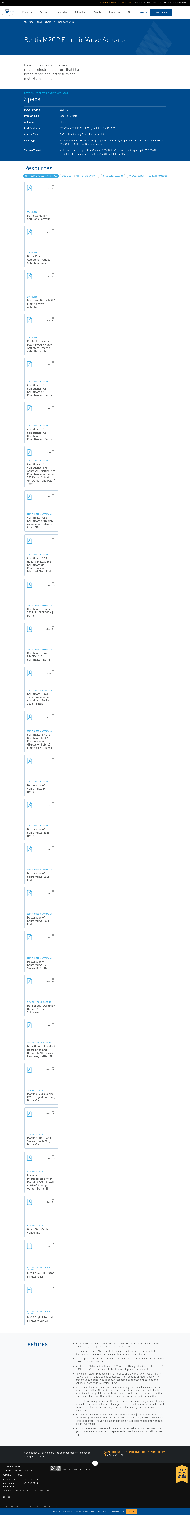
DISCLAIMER (35, 1506)
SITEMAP (45, 1506)
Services (19, 1490)
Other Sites (7, 1497)
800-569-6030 (31, 1483)
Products (28, 22)
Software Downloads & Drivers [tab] (162, 176)
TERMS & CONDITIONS (11, 1506)
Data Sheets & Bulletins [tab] (113, 176)
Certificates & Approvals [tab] (86, 176)
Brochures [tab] (66, 176)
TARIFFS (53, 1506)
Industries (32, 1490)
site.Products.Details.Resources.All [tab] (41, 176)
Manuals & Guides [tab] (136, 176)
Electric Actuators (65, 22)
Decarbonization (44, 22)
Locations (45, 1490)
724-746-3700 (114, 1455)
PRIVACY (25, 1506)
